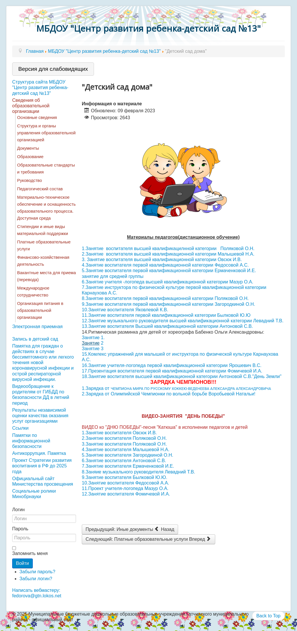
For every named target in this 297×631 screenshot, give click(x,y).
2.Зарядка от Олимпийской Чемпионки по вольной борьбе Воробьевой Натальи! (168, 393)
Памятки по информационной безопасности (31, 441)
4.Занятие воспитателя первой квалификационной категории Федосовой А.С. (165, 265)
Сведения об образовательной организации (30, 106)
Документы (28, 148)
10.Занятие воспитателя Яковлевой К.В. (125, 309)
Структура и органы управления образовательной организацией (46, 133)
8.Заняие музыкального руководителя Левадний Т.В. (138, 471)
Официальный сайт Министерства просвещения (42, 481)
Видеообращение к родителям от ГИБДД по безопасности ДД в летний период (40, 395)
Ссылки (20, 428)
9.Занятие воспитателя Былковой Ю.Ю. (124, 477)
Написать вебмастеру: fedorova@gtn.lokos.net (36, 593)
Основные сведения (37, 117)
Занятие (90, 337)
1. (103, 337)
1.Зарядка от (176, 388)
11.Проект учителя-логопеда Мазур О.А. (125, 488)
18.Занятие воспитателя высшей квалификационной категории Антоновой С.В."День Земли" (181, 376)
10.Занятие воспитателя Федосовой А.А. (125, 482)
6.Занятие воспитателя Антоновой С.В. (124, 460)
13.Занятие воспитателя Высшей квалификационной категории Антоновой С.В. (167, 326)
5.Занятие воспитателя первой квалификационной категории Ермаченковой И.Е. (169, 270)
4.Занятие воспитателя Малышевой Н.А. (125, 449)
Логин (18, 509)
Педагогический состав (40, 189)
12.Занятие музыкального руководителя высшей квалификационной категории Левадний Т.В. (182, 320)
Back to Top (268, 615)
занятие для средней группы (112, 276)
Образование (30, 156)
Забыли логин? (35, 578)
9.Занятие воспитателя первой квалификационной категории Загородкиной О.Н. (168, 304)
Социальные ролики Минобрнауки (34, 494)
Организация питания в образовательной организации (40, 310)
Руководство (29, 180)
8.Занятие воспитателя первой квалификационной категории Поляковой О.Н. (165, 298)
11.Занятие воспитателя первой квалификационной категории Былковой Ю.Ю (166, 315)
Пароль (20, 528)
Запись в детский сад (35, 339)
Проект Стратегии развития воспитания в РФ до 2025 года (42, 466)
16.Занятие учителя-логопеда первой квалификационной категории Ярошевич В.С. (172, 365)
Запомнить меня (30, 553)
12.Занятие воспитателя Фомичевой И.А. (126, 493)
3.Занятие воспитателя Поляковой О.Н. (124, 444)
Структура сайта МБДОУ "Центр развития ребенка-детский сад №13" (40, 87)
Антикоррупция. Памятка (39, 453)
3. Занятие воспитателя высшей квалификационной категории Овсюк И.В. (162, 259)
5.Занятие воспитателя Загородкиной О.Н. (127, 455)
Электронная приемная (37, 326)
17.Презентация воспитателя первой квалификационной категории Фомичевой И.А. (172, 370)
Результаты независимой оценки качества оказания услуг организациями (40, 416)
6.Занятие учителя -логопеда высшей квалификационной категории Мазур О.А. (167, 281)
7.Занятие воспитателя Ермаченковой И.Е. (128, 466)
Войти (22, 563)
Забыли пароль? (37, 571)
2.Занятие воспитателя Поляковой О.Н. (124, 438)
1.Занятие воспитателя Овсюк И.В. (119, 432)
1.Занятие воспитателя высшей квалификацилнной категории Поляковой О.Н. (169, 248)
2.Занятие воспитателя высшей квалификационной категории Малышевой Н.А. (168, 254)
